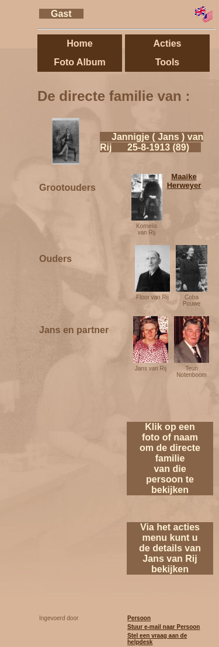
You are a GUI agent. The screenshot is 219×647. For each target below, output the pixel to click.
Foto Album (79, 62)
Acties (167, 43)
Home (79, 43)
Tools (167, 62)
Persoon (139, 618)
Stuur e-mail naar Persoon (163, 627)
